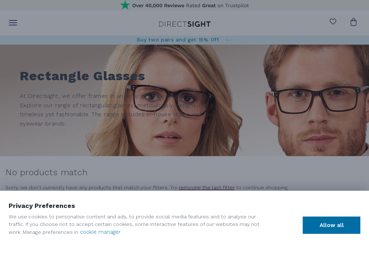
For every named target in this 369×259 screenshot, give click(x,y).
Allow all (332, 225)
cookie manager (100, 232)
